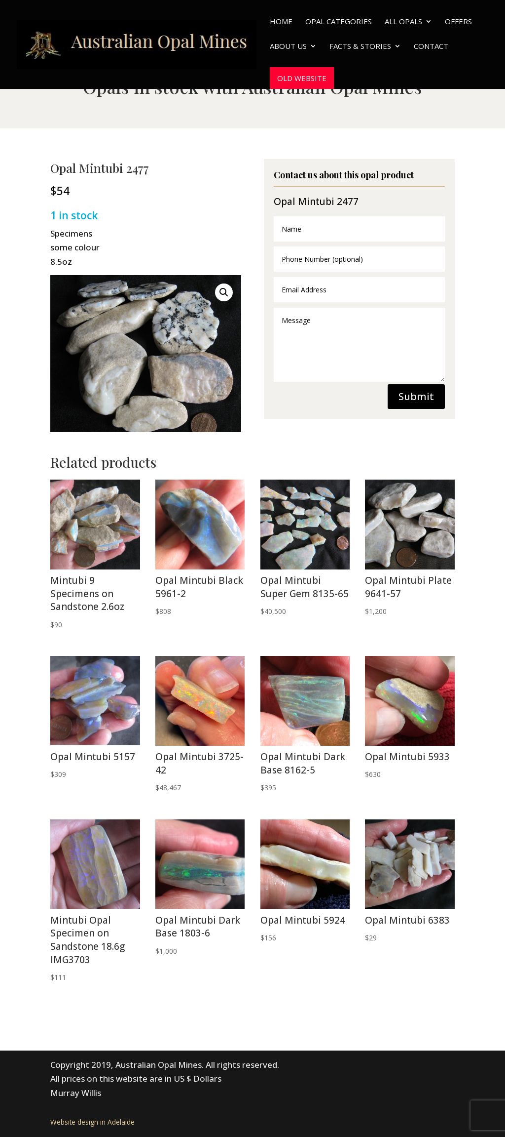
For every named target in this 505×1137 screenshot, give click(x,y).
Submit (416, 396)
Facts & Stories (360, 46)
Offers (458, 22)
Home (281, 22)
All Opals (403, 22)
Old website (301, 78)
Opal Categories (338, 22)
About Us (288, 46)
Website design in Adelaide (92, 1122)
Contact (431, 46)
